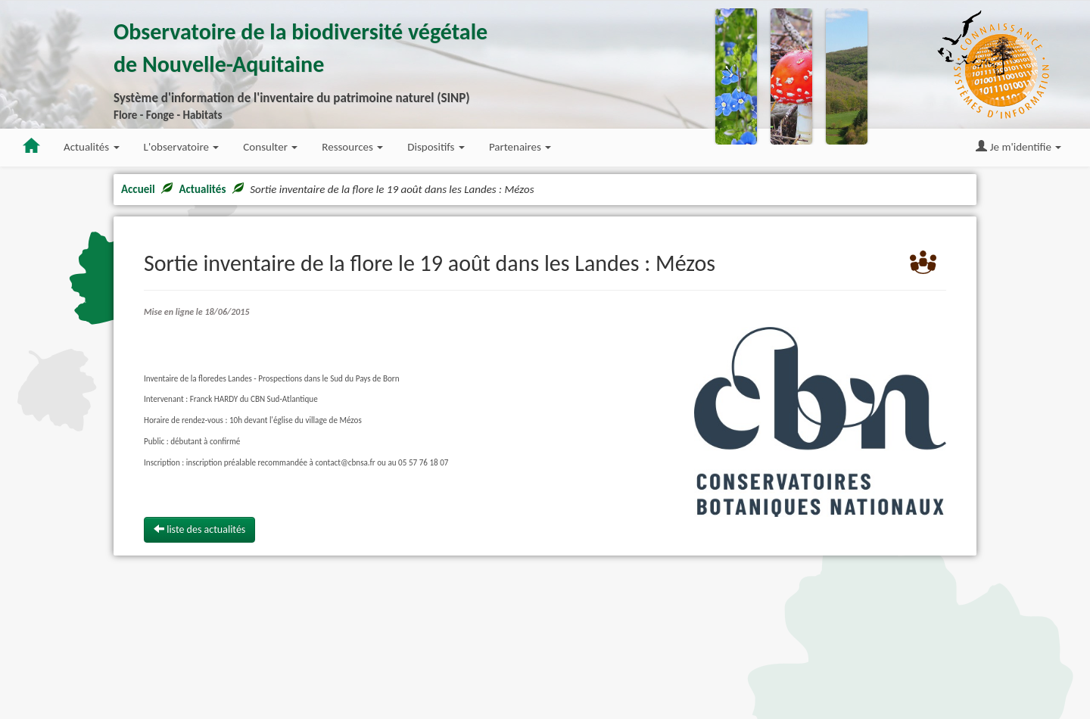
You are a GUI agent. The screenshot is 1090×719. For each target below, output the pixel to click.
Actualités (202, 189)
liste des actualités (199, 529)
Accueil (138, 189)
